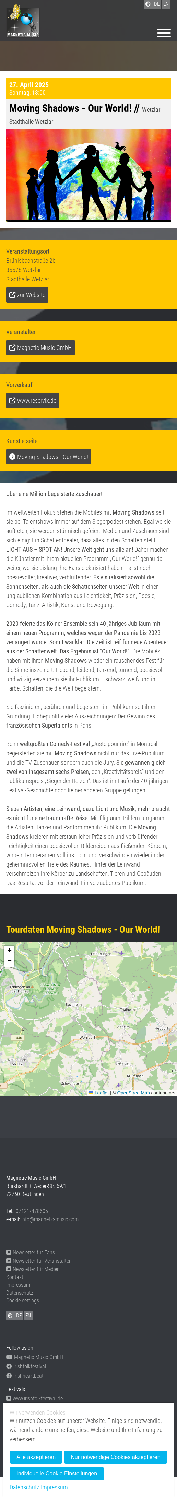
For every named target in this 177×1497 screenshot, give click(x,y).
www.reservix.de (36, 400)
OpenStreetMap (133, 1092)
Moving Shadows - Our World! (52, 456)
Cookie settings (22, 1300)
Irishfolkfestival (26, 1366)
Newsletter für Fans (30, 1252)
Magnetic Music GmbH (44, 347)
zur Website (31, 294)
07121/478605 (32, 1211)
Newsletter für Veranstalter (38, 1261)
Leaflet (99, 1092)
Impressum (18, 1285)
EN (28, 1315)
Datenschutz (19, 1292)
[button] (9, 951)
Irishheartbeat (25, 1375)
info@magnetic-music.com (50, 1219)
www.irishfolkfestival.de (34, 1398)
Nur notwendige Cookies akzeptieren (115, 1457)
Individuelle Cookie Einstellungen (56, 1473)
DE (19, 1315)
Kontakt (14, 1277)
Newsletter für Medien (33, 1269)
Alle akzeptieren (36, 1457)
